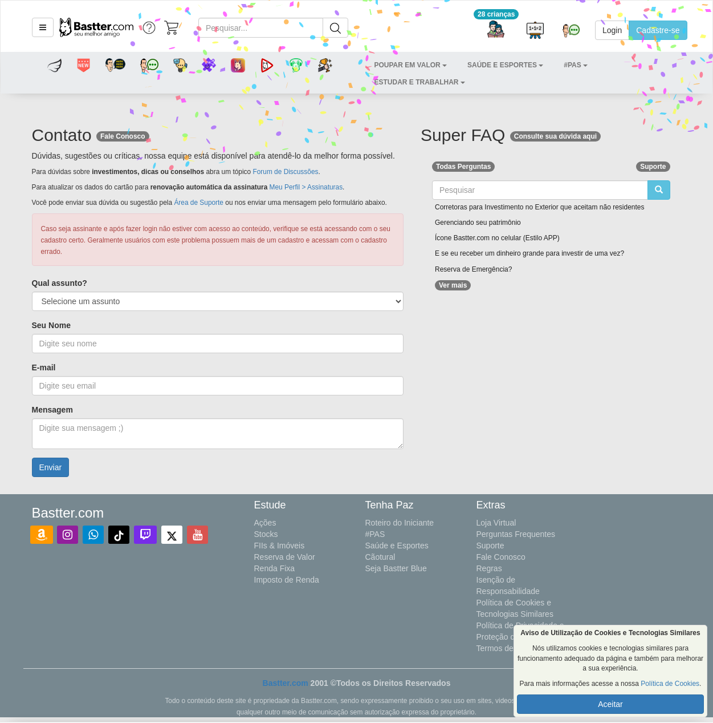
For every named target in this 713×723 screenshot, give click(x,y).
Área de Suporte (198, 203)
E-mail (44, 367)
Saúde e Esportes (397, 545)
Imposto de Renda (286, 579)
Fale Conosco (500, 557)
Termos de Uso (503, 648)
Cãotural (380, 557)
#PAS (375, 534)
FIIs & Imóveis (279, 545)
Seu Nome (51, 325)
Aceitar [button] (610, 704)
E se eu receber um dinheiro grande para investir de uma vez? (529, 253)
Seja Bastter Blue (396, 568)
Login (612, 30)
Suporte (490, 545)
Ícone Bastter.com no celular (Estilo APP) (497, 238)
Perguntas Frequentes (516, 534)
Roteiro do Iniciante (399, 522)
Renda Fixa (274, 568)
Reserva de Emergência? (473, 269)
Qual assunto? (59, 283)
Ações (265, 522)
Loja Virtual (496, 522)
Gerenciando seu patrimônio (478, 223)
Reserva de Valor (284, 557)
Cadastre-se (657, 30)
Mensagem (52, 409)
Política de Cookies (670, 684)
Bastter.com (285, 683)
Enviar (50, 467)
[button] (43, 27)
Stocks (266, 534)
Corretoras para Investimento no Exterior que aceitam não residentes (540, 207)
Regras (489, 568)
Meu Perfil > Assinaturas (306, 187)
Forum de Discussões (285, 172)
